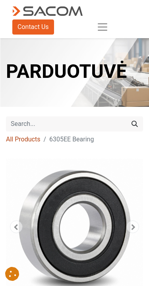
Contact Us (33, 27)
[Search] (134, 123)
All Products (23, 139)
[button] (16, 226)
